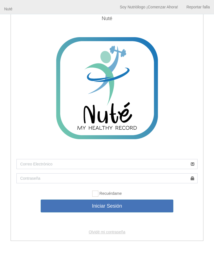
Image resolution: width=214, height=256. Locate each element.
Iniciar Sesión (107, 206)
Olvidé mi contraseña (107, 232)
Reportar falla (198, 7)
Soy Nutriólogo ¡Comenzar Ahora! (149, 7)
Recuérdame (107, 194)
